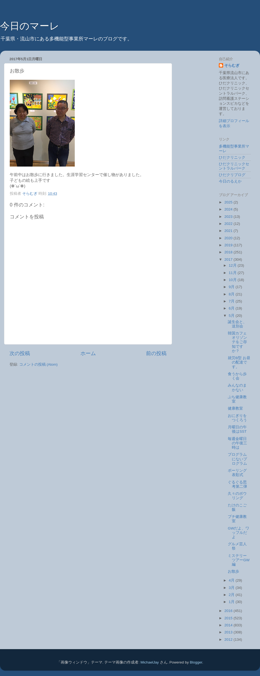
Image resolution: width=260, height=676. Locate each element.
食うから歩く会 (237, 376)
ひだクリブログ (232, 175)
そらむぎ (231, 65)
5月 (232, 316)
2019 (228, 245)
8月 (232, 294)
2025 (228, 202)
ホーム (88, 353)
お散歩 (233, 571)
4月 (232, 580)
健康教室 (235, 408)
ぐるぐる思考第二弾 (237, 484)
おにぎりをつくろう (237, 418)
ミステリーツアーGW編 (238, 560)
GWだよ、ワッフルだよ (238, 532)
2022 (228, 224)
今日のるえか (230, 181)
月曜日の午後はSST (237, 429)
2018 (228, 252)
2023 (228, 217)
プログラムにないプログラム (237, 458)
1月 (232, 602)
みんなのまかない (237, 387)
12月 (233, 265)
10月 (233, 280)
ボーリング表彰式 (237, 472)
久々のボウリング (237, 496)
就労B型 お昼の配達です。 (239, 362)
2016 (228, 611)
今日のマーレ (29, 25)
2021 (228, 231)
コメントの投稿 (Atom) (38, 364)
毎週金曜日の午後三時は (237, 443)
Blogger (196, 662)
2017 (228, 259)
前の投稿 (156, 353)
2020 (228, 238)
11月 (233, 273)
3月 (232, 588)
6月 (232, 308)
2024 (228, 209)
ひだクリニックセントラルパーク (234, 166)
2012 (228, 639)
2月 (232, 595)
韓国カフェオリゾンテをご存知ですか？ (237, 342)
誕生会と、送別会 (237, 324)
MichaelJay (150, 662)
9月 (232, 287)
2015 (228, 618)
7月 (232, 301)
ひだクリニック (232, 157)
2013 (228, 632)
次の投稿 (19, 353)
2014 (228, 625)
